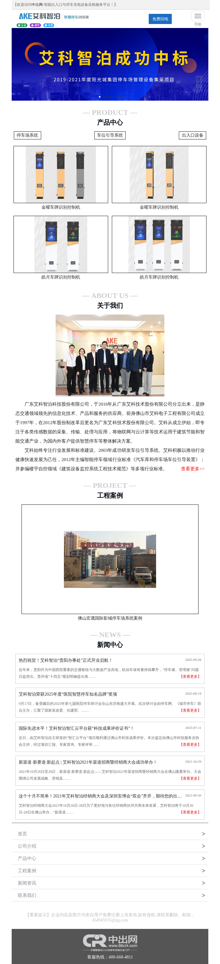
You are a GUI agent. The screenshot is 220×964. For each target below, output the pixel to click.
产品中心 (27, 858)
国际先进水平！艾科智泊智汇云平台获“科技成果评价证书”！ (76, 728)
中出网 (37, 4)
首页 (22, 833)
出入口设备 (192, 135)
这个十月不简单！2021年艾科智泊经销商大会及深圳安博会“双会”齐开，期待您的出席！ (102, 796)
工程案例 (27, 870)
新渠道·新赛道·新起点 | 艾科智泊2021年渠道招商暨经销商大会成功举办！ (88, 762)
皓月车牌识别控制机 (60, 277)
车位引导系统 (110, 135)
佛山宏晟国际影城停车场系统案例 (110, 618)
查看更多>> (193, 468)
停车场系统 (27, 135)
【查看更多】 (190, 676)
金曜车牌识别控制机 (60, 207)
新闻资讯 (27, 883)
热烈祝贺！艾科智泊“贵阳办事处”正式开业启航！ (66, 660)
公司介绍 (27, 846)
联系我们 (27, 895)
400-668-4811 (121, 957)
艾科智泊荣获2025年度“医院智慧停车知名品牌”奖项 (68, 694)
